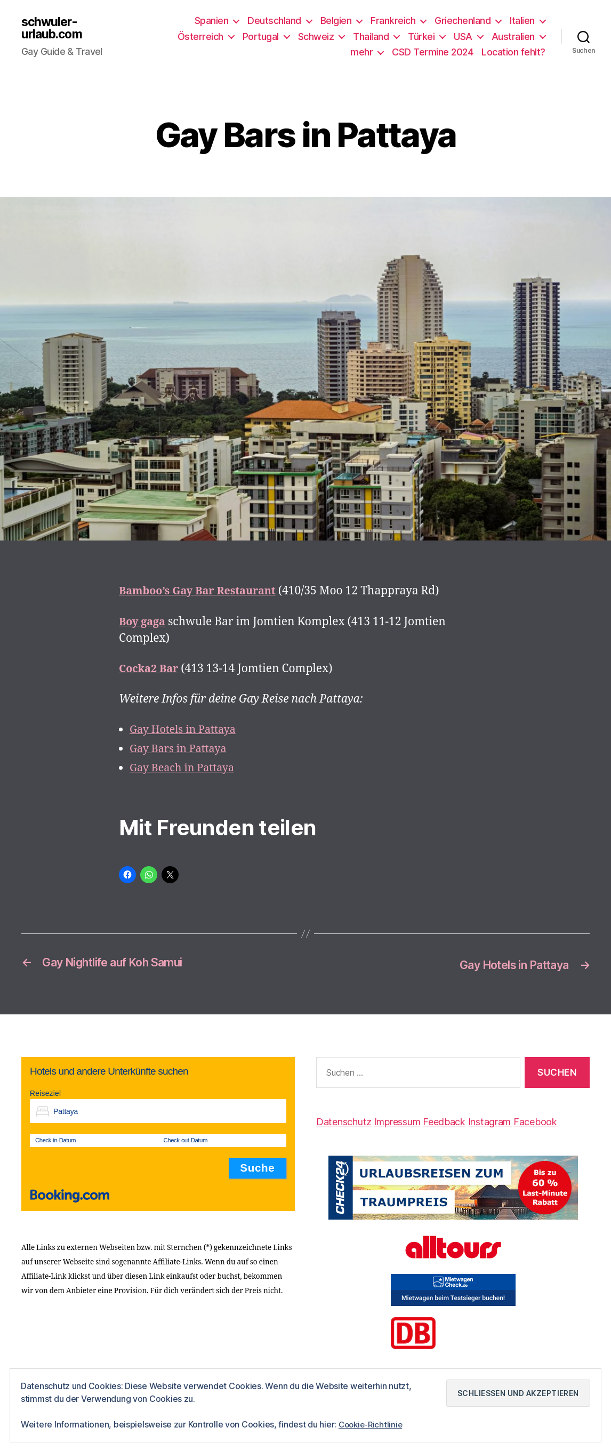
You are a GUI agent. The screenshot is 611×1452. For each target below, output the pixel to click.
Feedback (444, 1121)
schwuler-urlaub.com (53, 28)
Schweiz (316, 36)
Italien (522, 20)
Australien (513, 36)
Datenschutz (344, 1121)
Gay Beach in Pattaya (185, 768)
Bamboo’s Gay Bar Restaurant (202, 591)
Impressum (397, 1121)
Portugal (261, 36)
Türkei (421, 36)
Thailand (371, 36)
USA (463, 36)
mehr (361, 52)
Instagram (489, 1121)
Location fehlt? (513, 52)
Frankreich (393, 20)
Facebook (535, 1121)
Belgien (336, 20)
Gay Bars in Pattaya (181, 748)
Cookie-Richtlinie (372, 1424)
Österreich (200, 36)
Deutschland (274, 20)
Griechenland (463, 20)
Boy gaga (143, 622)
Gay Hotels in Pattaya (186, 729)
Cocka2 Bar (150, 669)
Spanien (212, 20)
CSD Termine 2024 (432, 52)
